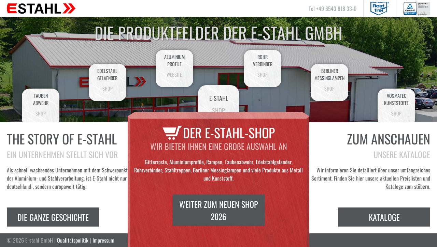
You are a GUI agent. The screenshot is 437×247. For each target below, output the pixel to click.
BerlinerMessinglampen (329, 79)
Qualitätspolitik (72, 240)
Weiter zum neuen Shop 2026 (218, 210)
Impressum (103, 240)
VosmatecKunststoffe (396, 104)
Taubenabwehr (40, 104)
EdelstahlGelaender (107, 79)
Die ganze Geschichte (53, 217)
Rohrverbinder (262, 65)
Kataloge (384, 217)
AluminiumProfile (174, 65)
